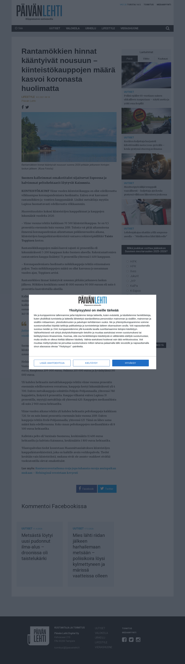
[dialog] (92, 332)
